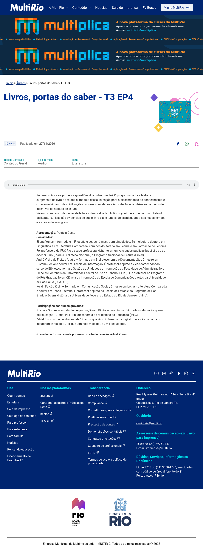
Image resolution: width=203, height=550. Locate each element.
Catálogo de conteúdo (21, 416)
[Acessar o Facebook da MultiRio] (178, 373)
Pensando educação (20, 449)
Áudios (21, 83)
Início (9, 83)
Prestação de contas (103, 424)
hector (46, 414)
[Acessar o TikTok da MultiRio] (171, 373)
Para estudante (17, 429)
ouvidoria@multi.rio (149, 423)
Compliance (97, 403)
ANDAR (47, 396)
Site (10, 388)
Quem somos (16, 395)
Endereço (143, 388)
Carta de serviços (101, 396)
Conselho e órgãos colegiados (109, 410)
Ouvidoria (143, 416)
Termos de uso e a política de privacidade (107, 461)
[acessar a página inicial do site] (27, 7)
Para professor (17, 422)
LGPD (93, 453)
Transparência (99, 388)
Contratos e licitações (104, 438)
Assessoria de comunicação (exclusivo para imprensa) (165, 435)
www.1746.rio (155, 475)
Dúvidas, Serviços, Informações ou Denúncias (162, 459)
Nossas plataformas (55, 388)
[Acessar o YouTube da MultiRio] (156, 373)
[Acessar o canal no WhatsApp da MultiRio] (186, 373)
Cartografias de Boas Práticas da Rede (62, 405)
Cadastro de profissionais (106, 446)
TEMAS (47, 421)
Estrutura (13, 402)
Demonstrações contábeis (107, 431)
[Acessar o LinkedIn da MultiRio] (193, 373)
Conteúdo (81, 8)
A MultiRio (58, 8)
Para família (15, 436)
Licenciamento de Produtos (19, 458)
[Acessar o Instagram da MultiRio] (164, 373)
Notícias (101, 8)
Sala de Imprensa (125, 8)
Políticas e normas (102, 417)
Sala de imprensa (18, 409)
